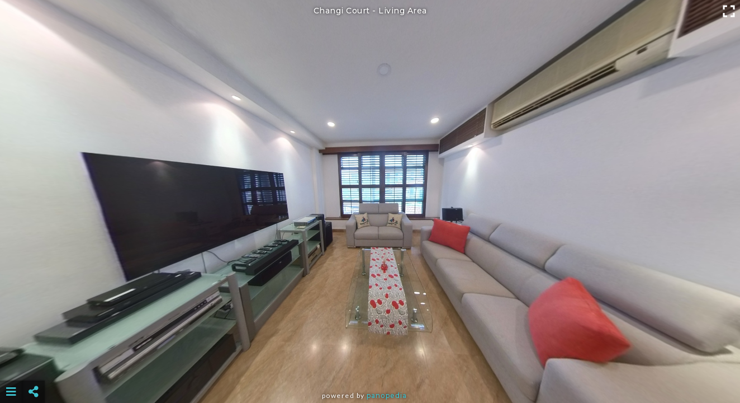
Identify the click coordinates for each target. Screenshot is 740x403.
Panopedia (387, 395)
